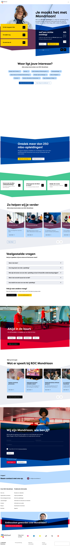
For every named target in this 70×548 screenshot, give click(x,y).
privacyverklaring (23, 449)
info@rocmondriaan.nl (33, 478)
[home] (4, 2)
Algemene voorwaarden (30, 543)
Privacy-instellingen (44, 543)
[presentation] (62, 543)
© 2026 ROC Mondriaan (3, 543)
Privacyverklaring (18, 542)
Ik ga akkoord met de (18, 449)
